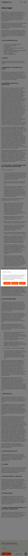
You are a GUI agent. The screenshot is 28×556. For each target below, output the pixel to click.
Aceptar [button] (22, 283)
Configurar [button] (7, 283)
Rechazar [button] (15, 283)
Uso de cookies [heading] (6, 272)
